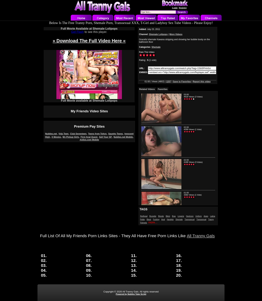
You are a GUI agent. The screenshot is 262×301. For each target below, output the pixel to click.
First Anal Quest (89, 137)
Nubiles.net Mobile (123, 137)
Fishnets (143, 223)
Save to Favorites (182, 81)
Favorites (162, 89)
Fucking (156, 219)
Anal (163, 219)
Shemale (156, 47)
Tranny (211, 219)
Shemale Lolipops (158, 34)
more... (152, 222)
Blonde (161, 216)
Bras (174, 216)
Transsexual (201, 219)
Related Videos (147, 89)
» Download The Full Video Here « (89, 40)
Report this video (202, 81)
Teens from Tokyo (97, 134)
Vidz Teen (64, 134)
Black (149, 219)
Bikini (168, 216)
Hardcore (189, 216)
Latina (212, 216)
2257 (168, 81)
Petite (142, 219)
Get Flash (77, 31)
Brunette (152, 216)
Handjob (170, 219)
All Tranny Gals (201, 235)
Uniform (198, 216)
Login (174, 8)
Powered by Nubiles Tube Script (131, 294)
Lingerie (181, 216)
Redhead (144, 216)
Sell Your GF (105, 137)
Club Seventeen (78, 134)
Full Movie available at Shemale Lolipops (89, 99)
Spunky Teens (115, 134)
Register (183, 8)
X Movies (56, 137)
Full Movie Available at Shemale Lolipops (89, 28)
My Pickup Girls (71, 137)
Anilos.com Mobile (89, 140)
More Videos (175, 34)
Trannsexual (190, 219)
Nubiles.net (51, 134)
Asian (206, 216)
